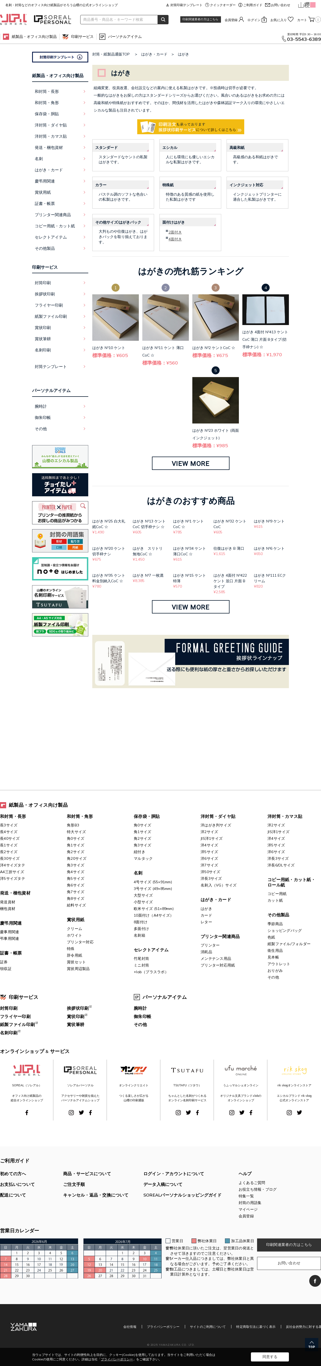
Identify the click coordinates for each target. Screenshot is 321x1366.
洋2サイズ (209, 831)
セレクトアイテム (151, 949)
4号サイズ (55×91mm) (153, 882)
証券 (4, 962)
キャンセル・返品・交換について (95, 1195)
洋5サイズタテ (12, 878)
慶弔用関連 (11, 923)
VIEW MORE (191, 464)
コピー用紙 (277, 893)
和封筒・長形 (13, 816)
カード (206, 915)
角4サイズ (75, 871)
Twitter (81, 1112)
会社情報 (129, 1327)
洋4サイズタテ (12, 865)
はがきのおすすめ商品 (191, 500)
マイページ (248, 1209)
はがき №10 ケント (108, 347)
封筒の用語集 (250, 1202)
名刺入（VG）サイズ (219, 885)
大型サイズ (143, 895)
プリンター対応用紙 (218, 965)
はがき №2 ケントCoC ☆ (213, 347)
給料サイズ (76, 905)
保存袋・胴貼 (147, 816)
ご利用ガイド (252, 5)
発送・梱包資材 (15, 893)
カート (309, 19)
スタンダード (106, 147)
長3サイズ (8, 825)
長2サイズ (8, 851)
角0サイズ (75, 838)
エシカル (169, 147)
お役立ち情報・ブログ (258, 1189)
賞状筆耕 (43, 338)
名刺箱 (139, 935)
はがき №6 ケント (269, 548)
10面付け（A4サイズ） (154, 915)
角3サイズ (75, 865)
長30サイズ (10, 858)
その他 (41, 428)
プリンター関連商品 (220, 936)
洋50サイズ (210, 871)
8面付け (140, 922)
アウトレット (279, 963)
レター (206, 922)
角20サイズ (77, 858)
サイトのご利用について (208, 1327)
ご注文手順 (74, 1184)
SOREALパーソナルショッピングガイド (182, 1195)
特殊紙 (168, 185)
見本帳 (273, 957)
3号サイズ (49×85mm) (153, 888)
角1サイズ (75, 845)
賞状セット (76, 962)
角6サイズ (75, 885)
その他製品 (278, 914)
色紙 (271, 937)
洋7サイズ (209, 865)
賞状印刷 (43, 327)
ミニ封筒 (141, 965)
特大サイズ (76, 831)
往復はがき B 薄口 (228, 548)
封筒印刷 (43, 282)
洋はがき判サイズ (216, 825)
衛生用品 (275, 950)
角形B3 (73, 825)
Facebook (26, 1112)
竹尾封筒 (141, 958)
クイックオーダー (223, 5)
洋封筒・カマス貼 (285, 816)
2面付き (175, 232)
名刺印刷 (43, 350)
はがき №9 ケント (269, 521)
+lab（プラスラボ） (151, 971)
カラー (100, 185)
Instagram (71, 1112)
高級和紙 (237, 147)
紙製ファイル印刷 (51, 316)
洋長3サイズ (211, 878)
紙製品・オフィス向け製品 (34, 36)
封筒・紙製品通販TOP (111, 54)
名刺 (138, 873)
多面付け (141, 928)
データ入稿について (162, 1184)
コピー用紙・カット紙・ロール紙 (291, 882)
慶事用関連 (9, 931)
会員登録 (231, 20)
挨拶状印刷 (45, 293)
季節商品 (275, 923)
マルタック (143, 858)
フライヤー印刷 (49, 305)
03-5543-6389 (304, 39)
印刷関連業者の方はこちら (200, 19)
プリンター (210, 945)
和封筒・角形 (80, 816)
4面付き (175, 239)
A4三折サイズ (12, 871)
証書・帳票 (11, 953)
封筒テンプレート (51, 366)
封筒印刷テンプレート (186, 5)
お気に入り (278, 20)
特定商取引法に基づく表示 (256, 1327)
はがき (183, 54)
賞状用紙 (75, 919)
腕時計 (41, 406)
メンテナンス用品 (216, 958)
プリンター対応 (80, 942)
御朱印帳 (43, 417)
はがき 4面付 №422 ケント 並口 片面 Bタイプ (230, 581)
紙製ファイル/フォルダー (289, 943)
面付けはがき (173, 222)
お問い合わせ (280, 5)
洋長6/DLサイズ (281, 865)
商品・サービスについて (87, 1173)
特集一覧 (246, 1196)
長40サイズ (10, 838)
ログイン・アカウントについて (173, 1173)
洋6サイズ (209, 858)
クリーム (74, 928)
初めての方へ (13, 1173)
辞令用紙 (74, 955)
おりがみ (275, 970)
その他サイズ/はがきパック (118, 222)
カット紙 (275, 900)
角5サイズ (75, 878)
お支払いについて (17, 1184)
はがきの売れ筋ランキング (190, 271)
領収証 (6, 968)
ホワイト (74, 935)
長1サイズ (8, 845)
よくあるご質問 (252, 1182)
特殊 (71, 948)
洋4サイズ (209, 845)
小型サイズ (143, 902)
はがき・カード (154, 54)
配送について (13, 1195)
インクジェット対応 (246, 185)
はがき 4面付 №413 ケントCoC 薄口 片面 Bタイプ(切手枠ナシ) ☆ (265, 339)
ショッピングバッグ (285, 930)
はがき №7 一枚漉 (148, 575)
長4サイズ (8, 831)
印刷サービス (82, 36)
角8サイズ (75, 898)
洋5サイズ (209, 851)
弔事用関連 (9, 938)
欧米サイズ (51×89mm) (154, 908)
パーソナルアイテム (125, 36)
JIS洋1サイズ (212, 838)
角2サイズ (75, 851)
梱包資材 (7, 908)
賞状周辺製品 (78, 968)
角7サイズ (75, 891)
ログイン (254, 20)
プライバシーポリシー (163, 1327)
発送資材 (7, 902)
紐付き (139, 851)
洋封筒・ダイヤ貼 (218, 816)
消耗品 (206, 951)
